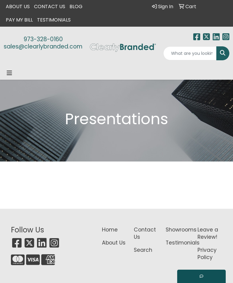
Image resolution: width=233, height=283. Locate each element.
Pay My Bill (19, 19)
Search (143, 250)
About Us (18, 6)
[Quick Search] (190, 53)
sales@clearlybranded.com (43, 46)
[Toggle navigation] (9, 73)
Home (110, 229)
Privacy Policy (207, 253)
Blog (76, 6)
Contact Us (49, 6)
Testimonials (54, 19)
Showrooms (178, 229)
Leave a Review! (208, 233)
